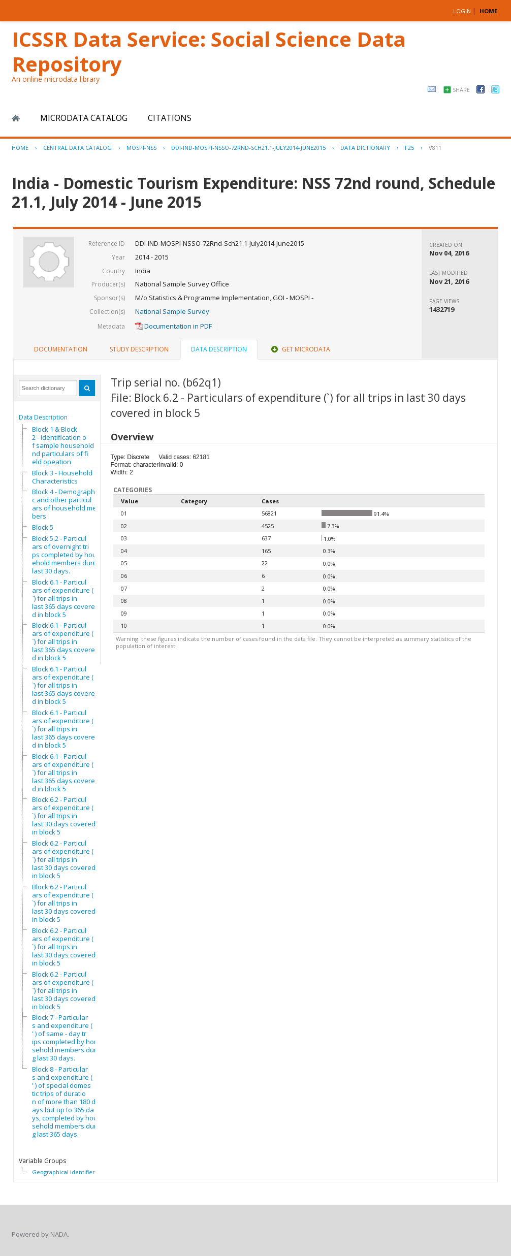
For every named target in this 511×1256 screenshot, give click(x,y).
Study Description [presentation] (139, 349)
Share (461, 89)
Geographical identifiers (65, 1172)
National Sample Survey (172, 311)
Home (16, 118)
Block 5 (42, 527)
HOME (488, 11)
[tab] (60, 349)
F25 (409, 147)
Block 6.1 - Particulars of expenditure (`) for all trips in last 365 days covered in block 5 (63, 598)
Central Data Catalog (77, 147)
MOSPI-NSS (141, 147)
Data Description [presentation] (219, 349)
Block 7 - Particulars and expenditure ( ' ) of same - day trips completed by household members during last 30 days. (67, 1037)
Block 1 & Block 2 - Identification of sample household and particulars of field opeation (66, 445)
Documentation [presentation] (60, 349)
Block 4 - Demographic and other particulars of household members (67, 504)
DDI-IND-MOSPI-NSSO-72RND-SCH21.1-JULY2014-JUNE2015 (248, 147)
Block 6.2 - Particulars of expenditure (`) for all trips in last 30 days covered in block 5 (63, 815)
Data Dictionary (365, 147)
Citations (169, 117)
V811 (435, 147)
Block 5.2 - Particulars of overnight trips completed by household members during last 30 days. (67, 554)
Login (462, 11)
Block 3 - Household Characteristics (62, 477)
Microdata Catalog (83, 117)
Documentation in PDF (173, 326)
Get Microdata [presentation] (299, 349)
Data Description (43, 417)
